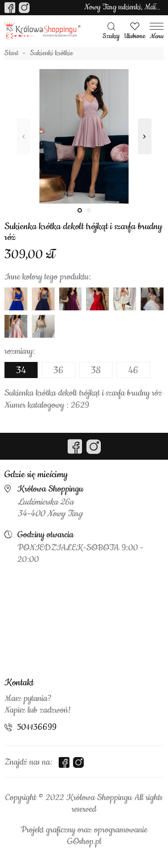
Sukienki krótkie (51, 53)
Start (11, 53)
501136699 (36, 727)
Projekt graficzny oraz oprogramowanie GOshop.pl (84, 836)
